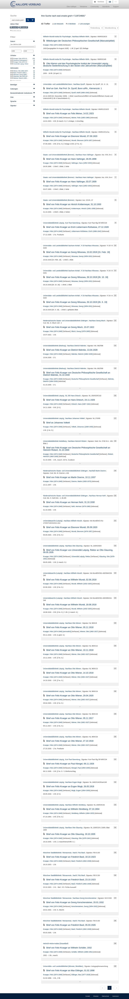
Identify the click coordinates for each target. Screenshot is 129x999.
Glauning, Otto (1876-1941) (21, 76)
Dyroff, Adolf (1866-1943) (80, 93)
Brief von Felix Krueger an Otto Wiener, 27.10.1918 (68, 741)
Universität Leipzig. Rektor (21, 64)
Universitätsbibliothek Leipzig (53, 223)
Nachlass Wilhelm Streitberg (75, 805)
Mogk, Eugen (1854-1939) (80, 790)
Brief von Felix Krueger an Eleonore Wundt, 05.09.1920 (70, 527)
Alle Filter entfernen (15, 30)
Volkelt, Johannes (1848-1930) (82, 427)
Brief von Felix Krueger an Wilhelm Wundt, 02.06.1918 (69, 580)
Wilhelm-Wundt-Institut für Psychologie (57, 36)
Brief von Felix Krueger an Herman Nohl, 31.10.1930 (69, 502)
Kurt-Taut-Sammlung (72, 223)
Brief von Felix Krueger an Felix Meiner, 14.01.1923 (68, 113)
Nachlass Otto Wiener (73, 623)
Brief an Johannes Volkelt (56, 422)
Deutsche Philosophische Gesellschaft (24, 60)
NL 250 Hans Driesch (73, 396)
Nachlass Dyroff (79, 84)
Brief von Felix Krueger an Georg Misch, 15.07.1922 (68, 327)
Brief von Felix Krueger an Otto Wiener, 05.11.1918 (68, 627)
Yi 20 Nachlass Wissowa (90, 246)
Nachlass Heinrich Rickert (77, 441)
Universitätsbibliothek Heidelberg (55, 441)
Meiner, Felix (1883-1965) (80, 118)
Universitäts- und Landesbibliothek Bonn (57, 84)
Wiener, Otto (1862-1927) (21, 71)
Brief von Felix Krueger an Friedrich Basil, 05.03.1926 (69, 925)
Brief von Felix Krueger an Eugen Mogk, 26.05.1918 (68, 786)
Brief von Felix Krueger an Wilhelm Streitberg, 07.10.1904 (71, 809)
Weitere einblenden (15, 80)
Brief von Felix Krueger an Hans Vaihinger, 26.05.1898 (69, 159)
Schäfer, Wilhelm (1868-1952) (82, 952)
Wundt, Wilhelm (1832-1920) (81, 584)
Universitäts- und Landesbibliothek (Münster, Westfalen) (63, 966)
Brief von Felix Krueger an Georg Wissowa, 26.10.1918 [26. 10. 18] (75, 277)
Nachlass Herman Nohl (97, 496)
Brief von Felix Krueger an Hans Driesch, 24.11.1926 (69, 400)
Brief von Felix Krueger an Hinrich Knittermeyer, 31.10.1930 (72, 204)
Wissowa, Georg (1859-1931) (22, 74)
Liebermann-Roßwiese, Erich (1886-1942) (86, 231)
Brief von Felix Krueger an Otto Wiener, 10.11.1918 (68, 650)
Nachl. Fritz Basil (79, 853)
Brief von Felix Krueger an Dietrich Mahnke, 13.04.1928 (70, 350)
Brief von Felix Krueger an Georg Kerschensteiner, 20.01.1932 (73, 902)
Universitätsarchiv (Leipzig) (52, 521)
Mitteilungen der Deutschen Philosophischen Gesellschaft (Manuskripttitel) (79, 41)
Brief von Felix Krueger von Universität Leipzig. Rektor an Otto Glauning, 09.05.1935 (78, 551)
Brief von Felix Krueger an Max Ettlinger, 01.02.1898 (68, 970)
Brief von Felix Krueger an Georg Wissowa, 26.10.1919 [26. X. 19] (75, 302)
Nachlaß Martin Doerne (97, 471)
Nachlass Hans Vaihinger (85, 155)
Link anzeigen (84, 24)
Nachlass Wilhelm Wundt (81, 109)
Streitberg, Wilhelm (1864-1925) (82, 813)
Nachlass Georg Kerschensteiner (84, 898)
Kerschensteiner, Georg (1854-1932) (84, 906)
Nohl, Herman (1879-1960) (81, 506)
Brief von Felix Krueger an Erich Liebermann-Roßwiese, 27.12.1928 (76, 227)
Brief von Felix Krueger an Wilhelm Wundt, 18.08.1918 (69, 604)
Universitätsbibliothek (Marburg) (54, 346)
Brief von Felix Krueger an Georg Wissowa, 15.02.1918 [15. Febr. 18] (76, 252)
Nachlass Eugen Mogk (73, 782)
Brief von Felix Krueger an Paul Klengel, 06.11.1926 (68, 764)
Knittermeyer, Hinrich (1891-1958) (83, 208)
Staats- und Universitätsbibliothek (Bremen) (58, 155)
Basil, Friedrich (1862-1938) (21, 72)
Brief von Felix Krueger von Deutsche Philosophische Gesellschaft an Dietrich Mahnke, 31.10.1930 (76, 374)
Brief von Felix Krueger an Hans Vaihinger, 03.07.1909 (69, 181)
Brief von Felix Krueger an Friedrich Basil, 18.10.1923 (69, 857)
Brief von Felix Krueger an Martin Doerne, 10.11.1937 (69, 477)
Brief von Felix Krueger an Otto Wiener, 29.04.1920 (68, 695)
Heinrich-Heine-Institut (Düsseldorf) (55, 943)
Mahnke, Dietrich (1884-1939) (22, 78)
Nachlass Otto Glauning (73, 546)
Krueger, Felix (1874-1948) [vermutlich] (25, 62)
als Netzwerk (57, 24)
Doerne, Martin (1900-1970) (81, 481)
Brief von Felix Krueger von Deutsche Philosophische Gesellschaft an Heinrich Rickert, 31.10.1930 (76, 449)
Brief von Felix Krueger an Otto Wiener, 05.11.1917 (68, 718)
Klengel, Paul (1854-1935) (80, 768)
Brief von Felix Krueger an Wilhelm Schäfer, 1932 (67, 948)
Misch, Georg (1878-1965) (80, 331)
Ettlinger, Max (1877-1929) (80, 975)
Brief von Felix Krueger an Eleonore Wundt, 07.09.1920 (70, 136)
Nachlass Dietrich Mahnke (76, 346)
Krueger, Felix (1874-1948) (21, 58)
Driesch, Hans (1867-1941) (81, 404)
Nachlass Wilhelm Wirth (80, 36)
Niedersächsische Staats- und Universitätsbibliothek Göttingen (65, 321)
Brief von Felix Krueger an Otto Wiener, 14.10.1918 (68, 673)
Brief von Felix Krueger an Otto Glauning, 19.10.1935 (69, 834)
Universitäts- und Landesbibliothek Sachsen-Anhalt (61, 246)
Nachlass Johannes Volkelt (75, 418)
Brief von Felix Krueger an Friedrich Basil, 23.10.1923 (69, 879)
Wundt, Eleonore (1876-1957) (82, 140)
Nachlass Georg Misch (97, 321)
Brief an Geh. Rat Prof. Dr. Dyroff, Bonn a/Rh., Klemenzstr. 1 (72, 88)
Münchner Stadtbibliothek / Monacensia (57, 853)
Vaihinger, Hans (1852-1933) (81, 163)
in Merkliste (71, 24)
